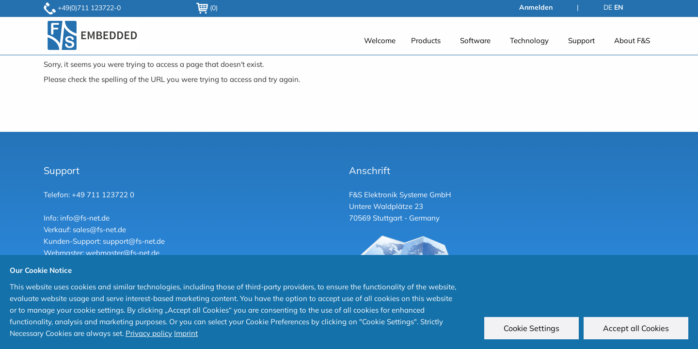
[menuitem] (379, 40)
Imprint (186, 333)
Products (426, 40)
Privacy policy (149, 333)
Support (581, 40)
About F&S (632, 40)
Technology (529, 40)
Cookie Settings (531, 328)
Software (475, 40)
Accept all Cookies (636, 328)
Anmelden (536, 7)
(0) (207, 7)
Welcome (380, 40)
